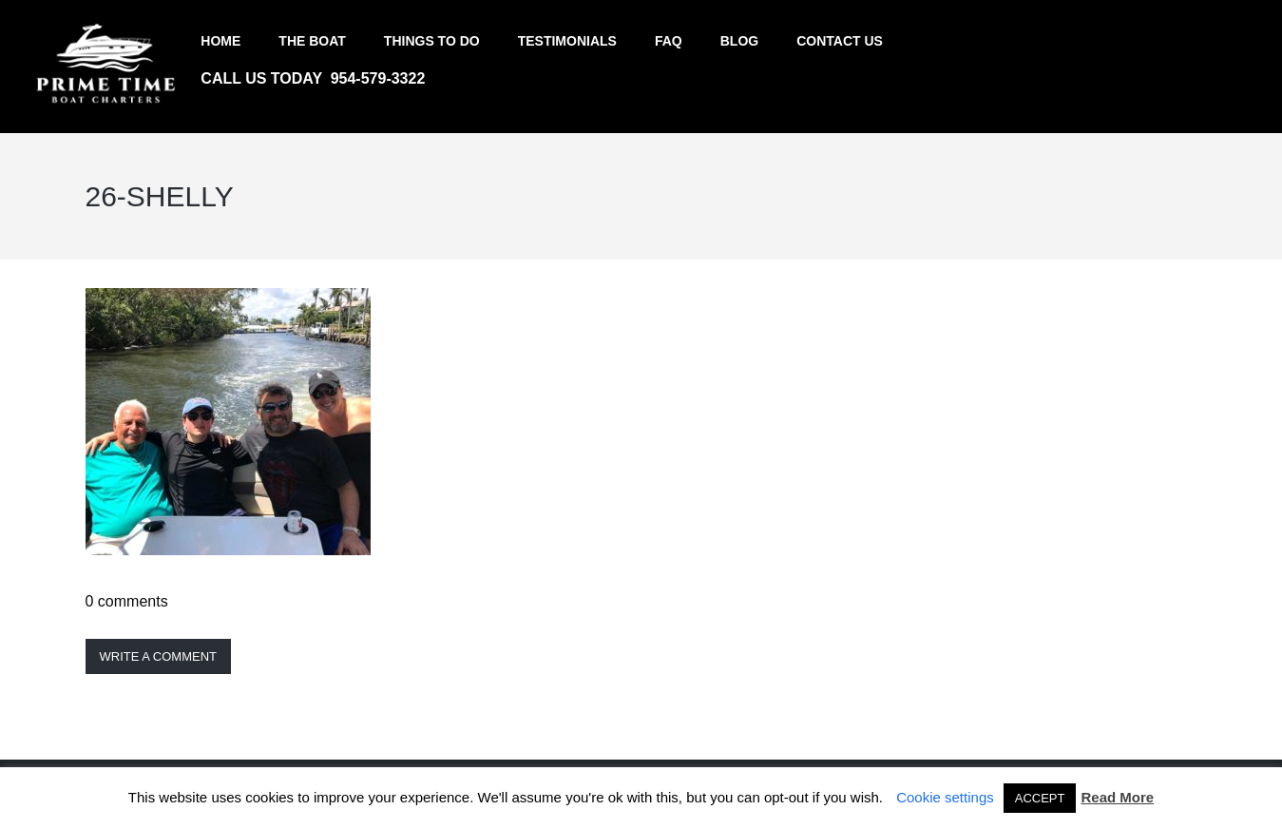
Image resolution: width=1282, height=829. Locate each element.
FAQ (668, 40)
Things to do (432, 40)
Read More (1117, 797)
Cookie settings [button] (945, 797)
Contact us (839, 40)
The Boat (312, 40)
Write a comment (159, 656)
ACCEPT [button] (1040, 798)
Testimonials (567, 40)
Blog (739, 40)
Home (220, 40)
